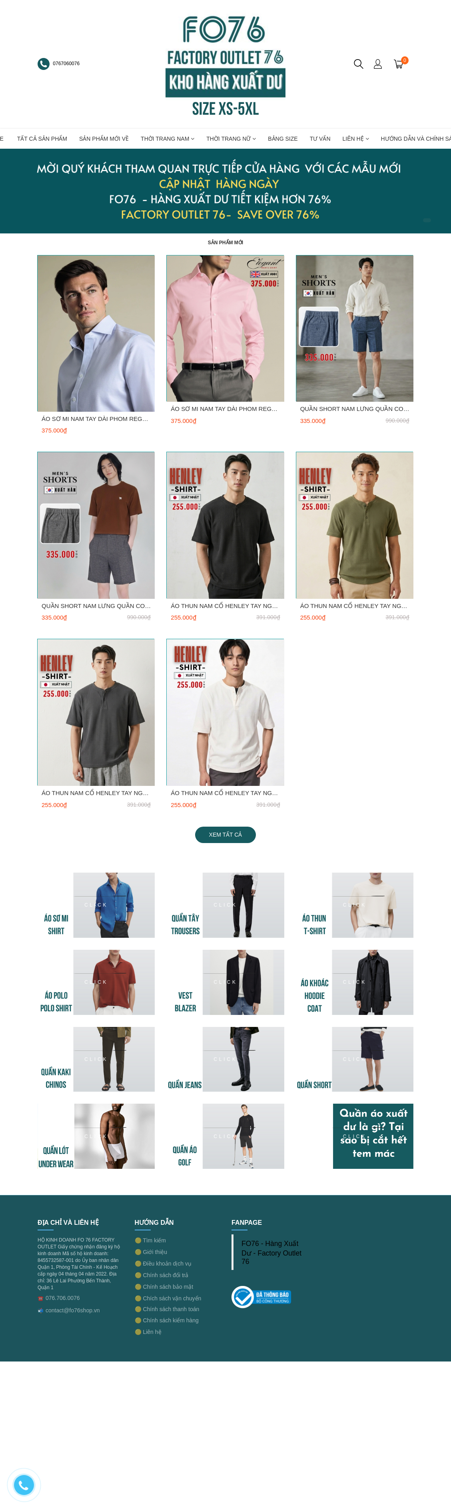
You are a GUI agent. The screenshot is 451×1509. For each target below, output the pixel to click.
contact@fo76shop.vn (73, 1310)
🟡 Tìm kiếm (150, 1240)
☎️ (41, 1298)
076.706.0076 (63, 1298)
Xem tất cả (225, 834)
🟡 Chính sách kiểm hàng (167, 1320)
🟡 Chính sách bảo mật (164, 1287)
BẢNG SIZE (282, 139)
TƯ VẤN (320, 139)
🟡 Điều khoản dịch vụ (163, 1263)
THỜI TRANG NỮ (231, 139)
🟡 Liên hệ (148, 1332)
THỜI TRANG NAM (167, 139)
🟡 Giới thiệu (151, 1252)
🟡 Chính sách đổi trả (162, 1275)
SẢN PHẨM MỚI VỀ (104, 139)
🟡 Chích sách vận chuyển (168, 1298)
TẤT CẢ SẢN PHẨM (42, 139)
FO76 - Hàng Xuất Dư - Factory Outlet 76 (271, 1253)
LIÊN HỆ (356, 139)
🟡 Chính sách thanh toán (167, 1309)
